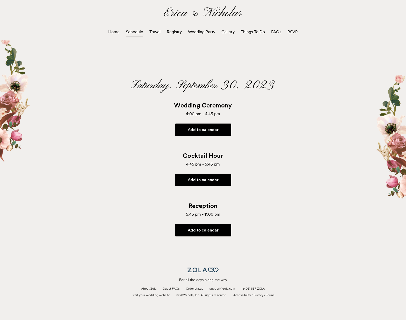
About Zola (148, 288)
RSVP (292, 31)
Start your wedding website (151, 295)
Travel (155, 31)
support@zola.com (222, 288)
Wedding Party (201, 31)
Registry (174, 31)
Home (114, 31)
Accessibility (242, 295)
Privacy (258, 295)
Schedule (134, 31)
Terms (270, 295)
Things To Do (253, 31)
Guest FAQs (171, 288)
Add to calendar (203, 129)
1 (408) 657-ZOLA (253, 288)
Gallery (228, 31)
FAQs (276, 31)
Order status (194, 288)
